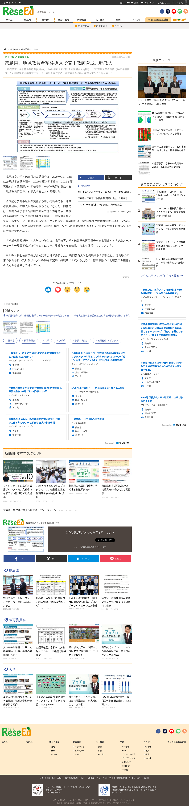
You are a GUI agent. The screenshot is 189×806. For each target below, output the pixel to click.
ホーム (9, 20)
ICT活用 (125, 747)
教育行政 (81, 20)
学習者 (148, 747)
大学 (47, 340)
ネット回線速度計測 (176, 742)
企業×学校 (126, 762)
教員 (147, 750)
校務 (53, 750)
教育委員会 (101, 26)
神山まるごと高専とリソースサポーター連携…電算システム (108, 192)
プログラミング (128, 758)
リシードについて (104, 778)
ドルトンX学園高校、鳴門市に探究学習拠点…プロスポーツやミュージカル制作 (118, 204)
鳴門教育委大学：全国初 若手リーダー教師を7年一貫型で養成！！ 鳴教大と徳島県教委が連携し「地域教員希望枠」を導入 (68, 315)
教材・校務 (63, 20)
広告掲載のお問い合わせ (75, 778)
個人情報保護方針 (121, 778)
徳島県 (85, 186)
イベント (136, 20)
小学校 (62, 340)
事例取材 (126, 766)
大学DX (45, 20)
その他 (118, 26)
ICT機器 (100, 20)
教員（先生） (81, 340)
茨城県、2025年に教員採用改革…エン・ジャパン (40, 510)
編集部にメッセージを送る (121, 212)
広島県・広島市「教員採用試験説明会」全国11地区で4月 (106, 198)
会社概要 (90, 778)
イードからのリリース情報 (138, 778)
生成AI (27, 20)
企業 (147, 754)
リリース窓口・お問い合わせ (51, 778)
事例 (118, 20)
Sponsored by (110, 443)
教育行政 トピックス (108, 340)
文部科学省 (83, 26)
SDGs (124, 750)
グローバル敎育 (128, 754)
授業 (53, 747)
